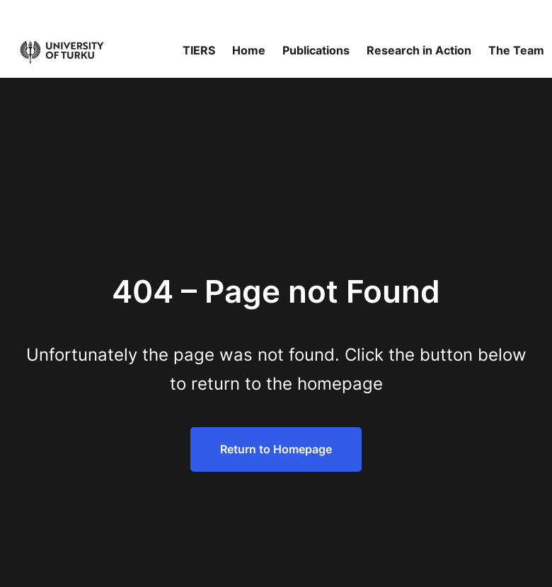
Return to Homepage (276, 449)
